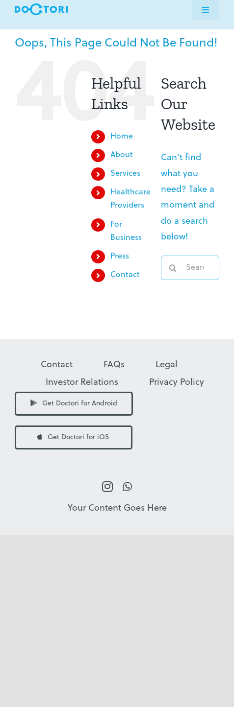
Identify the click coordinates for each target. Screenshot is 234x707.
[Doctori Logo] (41, 7)
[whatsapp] (127, 486)
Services (125, 173)
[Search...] (190, 268)
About (121, 155)
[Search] (173, 268)
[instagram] (107, 486)
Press (119, 256)
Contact (125, 275)
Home (121, 136)
